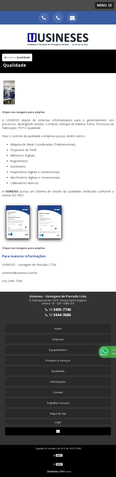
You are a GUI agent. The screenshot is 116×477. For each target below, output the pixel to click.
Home (58, 328)
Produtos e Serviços (58, 360)
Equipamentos (58, 350)
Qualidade (58, 371)
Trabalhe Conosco (58, 403)
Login (58, 422)
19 (58, 309)
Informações (58, 382)
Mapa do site (58, 413)
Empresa (58, 339)
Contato (58, 392)
